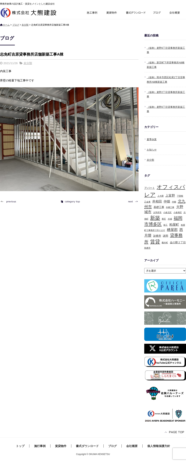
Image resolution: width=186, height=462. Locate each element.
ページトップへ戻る (174, 432)
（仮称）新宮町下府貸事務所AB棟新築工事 (165, 64)
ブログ (157, 13)
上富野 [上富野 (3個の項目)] (170, 195)
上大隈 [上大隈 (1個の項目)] (160, 196)
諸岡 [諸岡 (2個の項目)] (165, 235)
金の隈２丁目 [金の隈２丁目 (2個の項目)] (178, 242)
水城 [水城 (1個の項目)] (170, 219)
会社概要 (176, 13)
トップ (20, 446)
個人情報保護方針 (158, 446)
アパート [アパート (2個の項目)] (149, 187)
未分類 (25, 25)
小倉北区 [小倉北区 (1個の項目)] (167, 212)
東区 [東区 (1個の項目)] (164, 219)
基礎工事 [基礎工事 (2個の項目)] (159, 207)
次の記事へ (132, 201)
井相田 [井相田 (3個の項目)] (157, 201)
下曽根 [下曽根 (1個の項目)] (180, 196)
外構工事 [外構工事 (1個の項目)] (170, 207)
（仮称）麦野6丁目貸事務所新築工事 (166, 50)
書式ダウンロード (135, 13)
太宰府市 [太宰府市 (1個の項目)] (157, 212)
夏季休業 (152, 139)
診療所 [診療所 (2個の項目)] (157, 235)
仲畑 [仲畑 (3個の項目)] (167, 201)
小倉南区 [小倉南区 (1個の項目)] (177, 212)
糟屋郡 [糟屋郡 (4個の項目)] (172, 230)
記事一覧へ (70, 201)
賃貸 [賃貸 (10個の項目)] (155, 241)
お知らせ (152, 149)
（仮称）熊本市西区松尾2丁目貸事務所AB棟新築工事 (166, 79)
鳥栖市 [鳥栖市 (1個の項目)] (147, 248)
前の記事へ (9, 201)
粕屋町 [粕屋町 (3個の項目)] (174, 224)
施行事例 (92, 13)
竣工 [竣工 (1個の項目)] (165, 225)
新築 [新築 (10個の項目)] (155, 218)
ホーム (6, 25)
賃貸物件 (112, 13)
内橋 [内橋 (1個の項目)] (174, 202)
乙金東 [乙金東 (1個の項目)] (147, 202)
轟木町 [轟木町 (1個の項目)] (165, 242)
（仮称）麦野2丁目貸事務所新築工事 (166, 94)
